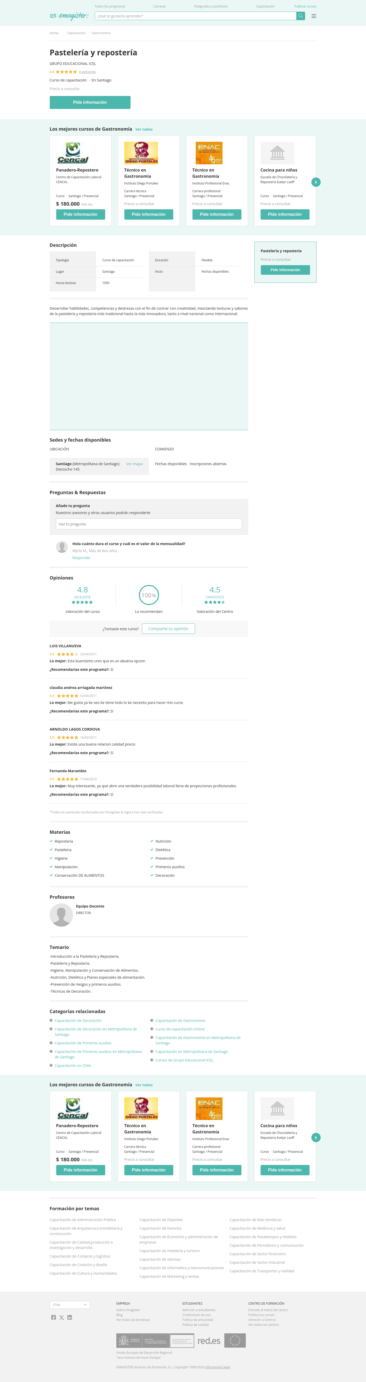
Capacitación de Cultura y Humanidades (83, 1273)
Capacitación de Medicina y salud (257, 1228)
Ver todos (144, 129)
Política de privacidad (197, 1320)
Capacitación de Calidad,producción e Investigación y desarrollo (81, 1245)
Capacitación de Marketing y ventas (169, 1276)
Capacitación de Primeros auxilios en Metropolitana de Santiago (98, 1054)
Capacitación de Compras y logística (80, 1256)
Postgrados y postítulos (211, 6)
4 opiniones (87, 72)
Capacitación (265, 6)
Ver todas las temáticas (133, 1320)
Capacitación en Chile (73, 1065)
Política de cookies (195, 1324)
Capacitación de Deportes (161, 1219)
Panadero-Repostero (77, 170)
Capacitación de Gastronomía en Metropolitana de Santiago (198, 1040)
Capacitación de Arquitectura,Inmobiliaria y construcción (86, 1231)
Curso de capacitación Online (180, 1029)
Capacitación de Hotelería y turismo (170, 1250)
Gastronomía (101, 33)
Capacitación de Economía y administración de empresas (179, 1239)
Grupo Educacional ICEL (73, 63)
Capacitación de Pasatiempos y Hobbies (263, 1236)
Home (54, 33)
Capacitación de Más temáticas (255, 1219)
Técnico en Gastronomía (137, 173)
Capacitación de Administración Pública (83, 1219)
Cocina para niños (279, 170)
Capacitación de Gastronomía (180, 1020)
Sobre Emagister (128, 1310)
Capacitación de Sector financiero (257, 1253)
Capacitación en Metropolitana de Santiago (192, 1051)
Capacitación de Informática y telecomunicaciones (182, 1267)
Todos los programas (110, 6)
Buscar (300, 16)
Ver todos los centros (263, 1324)
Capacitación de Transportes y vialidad (261, 1270)
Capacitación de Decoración (78, 1020)
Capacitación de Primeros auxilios (83, 1043)
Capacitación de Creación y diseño (78, 1264)
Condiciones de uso (196, 1315)
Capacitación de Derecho (161, 1228)
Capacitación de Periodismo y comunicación (266, 1245)
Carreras (159, 6)
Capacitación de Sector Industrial (257, 1262)
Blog (119, 1315)
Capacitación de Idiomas (160, 1259)
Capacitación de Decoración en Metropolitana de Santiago (96, 1032)
